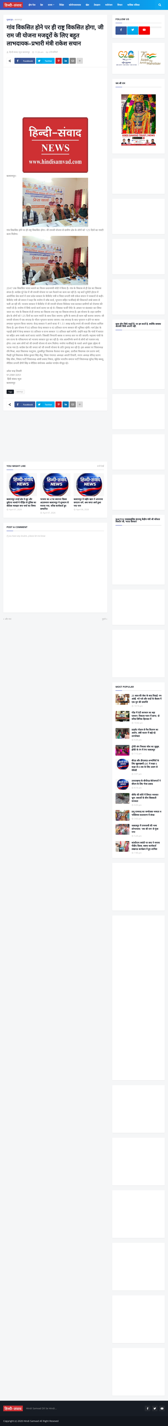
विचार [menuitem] (119, 4)
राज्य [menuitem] (50, 4)
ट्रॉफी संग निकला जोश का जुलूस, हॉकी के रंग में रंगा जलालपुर (145, 748)
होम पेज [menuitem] (32, 4)
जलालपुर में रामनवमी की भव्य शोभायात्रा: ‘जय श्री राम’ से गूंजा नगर (145, 828)
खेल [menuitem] (87, 4)
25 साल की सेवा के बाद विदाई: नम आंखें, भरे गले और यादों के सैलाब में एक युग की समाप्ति (146, 699)
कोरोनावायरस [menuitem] (75, 4)
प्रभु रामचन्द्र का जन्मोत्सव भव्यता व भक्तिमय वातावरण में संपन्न (146, 813)
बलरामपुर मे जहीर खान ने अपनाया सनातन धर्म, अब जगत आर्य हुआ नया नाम (88, 502)
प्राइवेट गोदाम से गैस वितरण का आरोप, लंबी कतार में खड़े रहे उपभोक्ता (145, 733)
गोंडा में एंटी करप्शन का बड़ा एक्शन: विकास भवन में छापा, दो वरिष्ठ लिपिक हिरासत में (145, 715)
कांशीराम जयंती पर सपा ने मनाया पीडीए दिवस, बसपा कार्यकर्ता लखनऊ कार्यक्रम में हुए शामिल (146, 846)
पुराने (104, 618)
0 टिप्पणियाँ (53, 52)
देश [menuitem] (41, 4)
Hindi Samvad (31, 1421)
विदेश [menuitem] (61, 4)
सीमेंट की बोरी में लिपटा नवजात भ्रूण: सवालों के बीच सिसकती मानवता (145, 798)
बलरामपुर (18, 19)
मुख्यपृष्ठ (10, 19)
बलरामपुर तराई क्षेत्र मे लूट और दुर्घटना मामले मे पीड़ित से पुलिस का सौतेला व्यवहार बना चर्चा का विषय (21, 502)
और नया (8, 618)
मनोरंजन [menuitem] (108, 4)
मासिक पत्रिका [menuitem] (133, 4)
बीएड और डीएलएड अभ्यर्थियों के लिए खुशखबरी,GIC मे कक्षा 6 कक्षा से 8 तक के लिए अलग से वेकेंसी (145, 765)
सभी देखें (100, 466)
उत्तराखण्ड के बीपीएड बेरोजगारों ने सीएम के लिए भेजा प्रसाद (146, 782)
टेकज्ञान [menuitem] (97, 4)
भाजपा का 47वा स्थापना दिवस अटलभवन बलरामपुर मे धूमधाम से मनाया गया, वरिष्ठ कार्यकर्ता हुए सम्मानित (54, 504)
